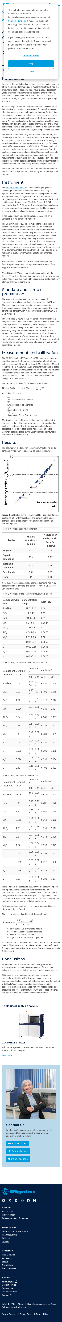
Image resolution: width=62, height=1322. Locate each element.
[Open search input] (50, 3)
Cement (5, 1241)
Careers (7, 1295)
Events (5, 1261)
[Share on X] (4, 70)
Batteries (6, 1238)
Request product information (15, 1218)
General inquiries (9, 1291)
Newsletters (7, 1265)
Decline (31, 71)
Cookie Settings (9, 1314)
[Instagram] (22, 1200)
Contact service (9, 1285)
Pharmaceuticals (9, 1235)
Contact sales (8, 1288)
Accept (31, 63)
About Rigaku (9, 1281)
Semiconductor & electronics (15, 1231)
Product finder (8, 1215)
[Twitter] (9, 1200)
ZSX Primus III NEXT (15, 187)
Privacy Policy (26, 1314)
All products (7, 1211)
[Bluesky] (34, 1200)
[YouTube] (3, 1200)
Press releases (9, 1268)
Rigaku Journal (8, 1255)
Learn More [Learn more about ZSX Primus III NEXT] (7, 1055)
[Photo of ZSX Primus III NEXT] (31, 1024)
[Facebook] (28, 1200)
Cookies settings (31, 55)
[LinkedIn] (16, 1200)
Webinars (6, 1258)
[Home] (3, 20)
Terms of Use (42, 1314)
